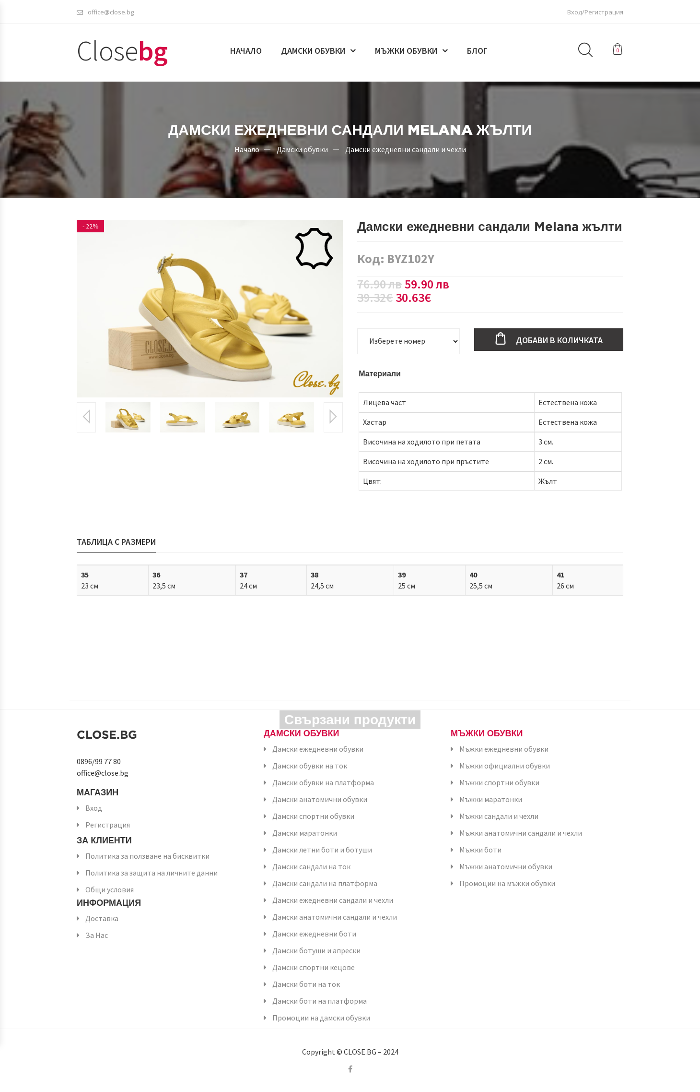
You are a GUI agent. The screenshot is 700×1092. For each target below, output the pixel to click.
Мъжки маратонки (490, 799)
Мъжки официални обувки (504, 765)
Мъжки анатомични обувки (505, 866)
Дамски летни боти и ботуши (322, 849)
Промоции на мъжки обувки (507, 883)
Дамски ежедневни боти (314, 933)
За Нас (96, 935)
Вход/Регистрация (595, 12)
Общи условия (109, 889)
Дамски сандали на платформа (324, 883)
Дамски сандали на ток (311, 866)
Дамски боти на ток (306, 984)
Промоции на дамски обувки (321, 1017)
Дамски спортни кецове (313, 967)
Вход (93, 808)
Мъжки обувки (406, 51)
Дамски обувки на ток (309, 765)
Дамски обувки (313, 51)
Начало (246, 51)
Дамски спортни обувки (313, 816)
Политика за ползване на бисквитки (147, 856)
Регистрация (107, 824)
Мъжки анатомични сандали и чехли (520, 833)
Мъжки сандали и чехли (498, 816)
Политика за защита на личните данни (151, 872)
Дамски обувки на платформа (323, 782)
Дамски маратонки (304, 833)
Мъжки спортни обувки (499, 782)
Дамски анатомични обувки (319, 799)
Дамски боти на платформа (319, 1001)
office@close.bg (105, 12)
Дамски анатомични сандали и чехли (334, 917)
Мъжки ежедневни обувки (503, 749)
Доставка (101, 918)
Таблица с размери (116, 541)
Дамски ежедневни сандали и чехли (405, 149)
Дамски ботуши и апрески (316, 950)
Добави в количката (559, 340)
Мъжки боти (480, 849)
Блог (477, 51)
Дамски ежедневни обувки (317, 749)
